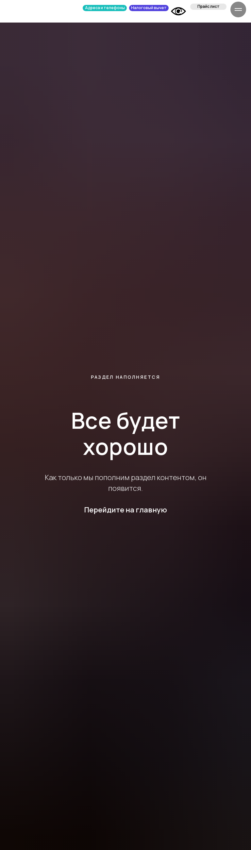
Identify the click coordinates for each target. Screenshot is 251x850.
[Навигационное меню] (238, 9)
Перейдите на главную (125, 510)
